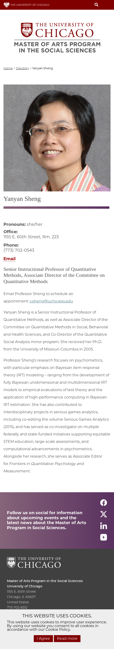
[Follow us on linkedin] (103, 528)
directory (22, 68)
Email (9, 258)
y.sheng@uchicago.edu (51, 301)
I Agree (43, 638)
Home (7, 68)
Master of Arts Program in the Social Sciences (45, 581)
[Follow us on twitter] (103, 516)
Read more (67, 638)
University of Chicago (24, 586)
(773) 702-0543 (18, 250)
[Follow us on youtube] (103, 539)
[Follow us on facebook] (103, 505)
